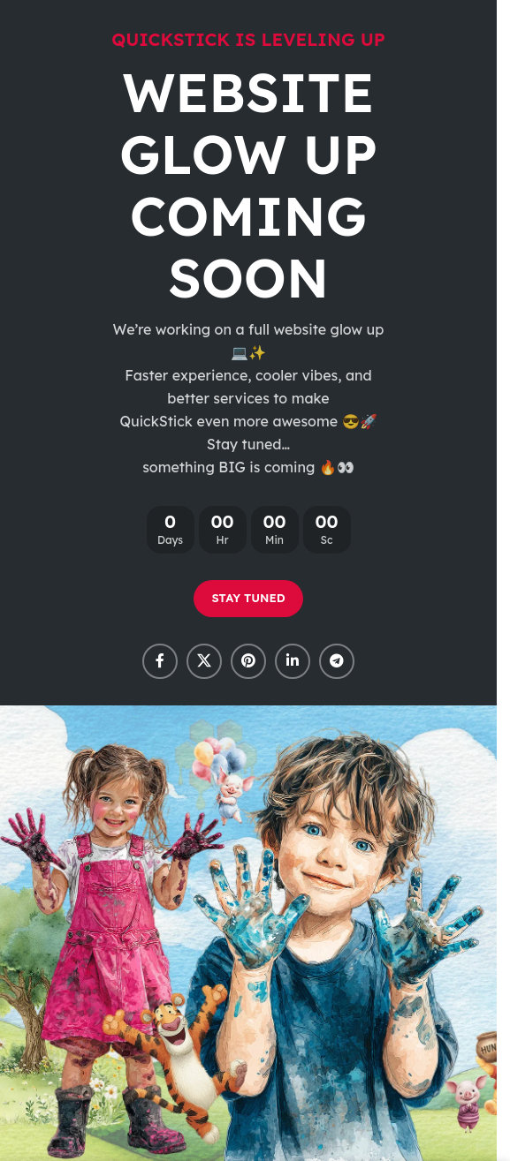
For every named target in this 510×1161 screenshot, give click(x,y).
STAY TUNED (248, 598)
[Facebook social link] (160, 661)
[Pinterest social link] (248, 661)
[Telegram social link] (336, 661)
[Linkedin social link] (292, 661)
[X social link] (204, 661)
